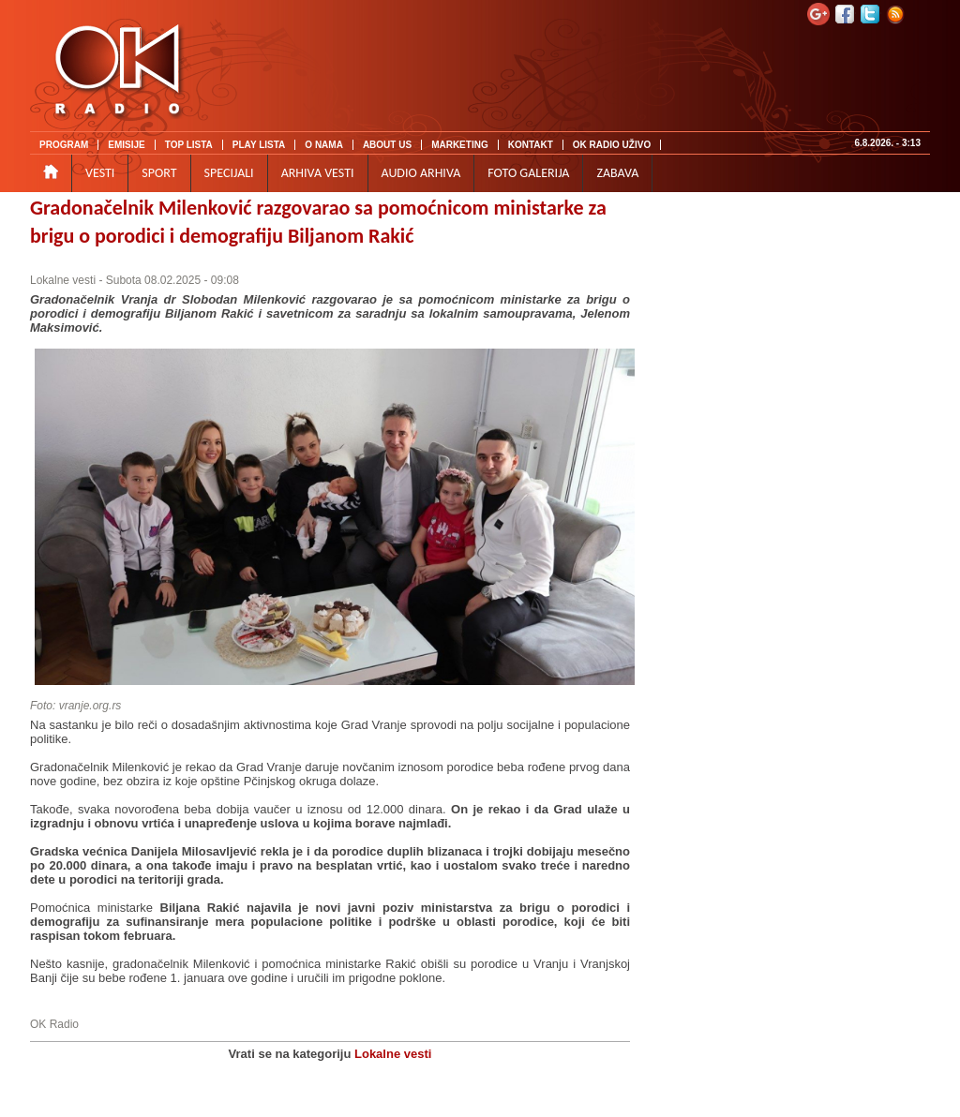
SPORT (159, 173)
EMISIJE (126, 145)
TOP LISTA (189, 145)
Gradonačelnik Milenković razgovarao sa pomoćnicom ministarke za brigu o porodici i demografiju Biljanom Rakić (318, 221)
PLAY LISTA (259, 145)
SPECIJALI (229, 173)
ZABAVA (617, 173)
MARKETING (459, 145)
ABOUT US (387, 145)
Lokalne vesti (63, 280)
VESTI (99, 173)
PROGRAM (63, 145)
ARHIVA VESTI (317, 173)
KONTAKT (530, 145)
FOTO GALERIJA (528, 173)
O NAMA (324, 145)
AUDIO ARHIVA (421, 173)
